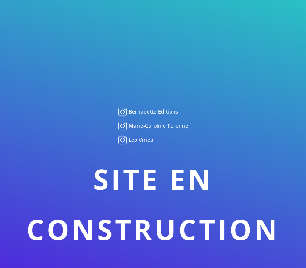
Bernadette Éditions (152, 111)
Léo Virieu (140, 139)
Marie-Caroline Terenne (157, 125)
